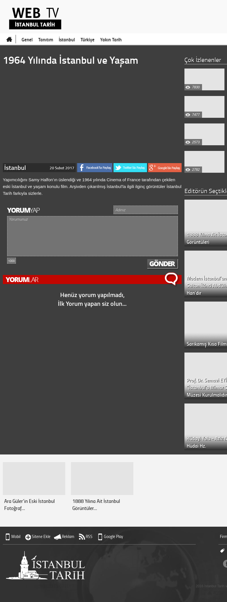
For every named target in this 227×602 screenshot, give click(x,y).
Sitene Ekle (41, 536)
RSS (89, 536)
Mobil (15, 536)
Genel (27, 39)
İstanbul (67, 39)
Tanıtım (45, 39)
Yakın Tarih (111, 39)
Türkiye (87, 39)
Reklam (68, 536)
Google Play (113, 536)
